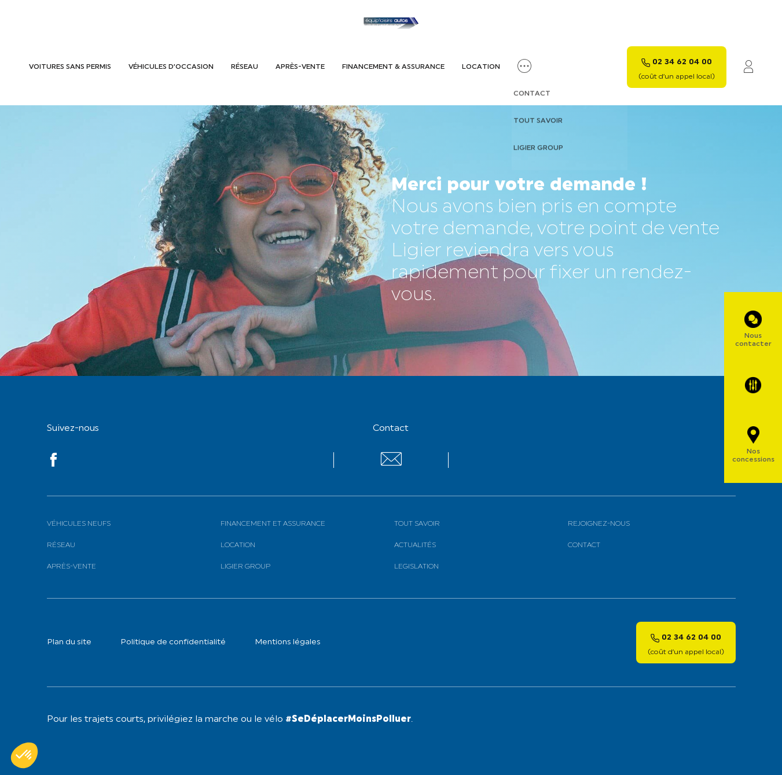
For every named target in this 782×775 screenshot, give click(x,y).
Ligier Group (245, 566)
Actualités (415, 545)
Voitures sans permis (70, 67)
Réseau (244, 67)
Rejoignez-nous (599, 524)
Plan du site (69, 642)
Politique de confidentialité (173, 642)
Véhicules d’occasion (171, 67)
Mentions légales (288, 642)
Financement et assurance (273, 524)
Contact (584, 545)
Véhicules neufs (79, 524)
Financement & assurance (393, 67)
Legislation (416, 566)
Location (481, 67)
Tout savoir (417, 524)
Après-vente (300, 67)
